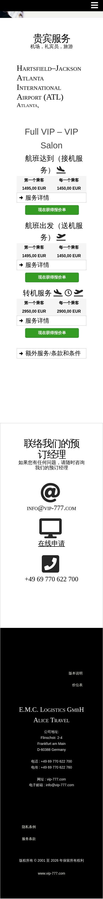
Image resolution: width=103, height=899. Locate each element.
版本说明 (76, 673)
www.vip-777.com (51, 873)
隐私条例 (29, 827)
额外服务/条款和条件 (53, 353)
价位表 (77, 685)
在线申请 (51, 543)
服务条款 (29, 839)
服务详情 (37, 197)
